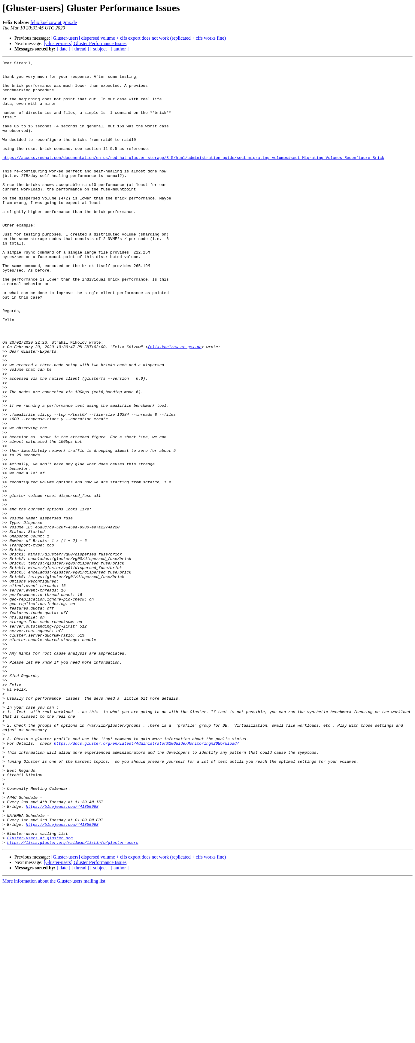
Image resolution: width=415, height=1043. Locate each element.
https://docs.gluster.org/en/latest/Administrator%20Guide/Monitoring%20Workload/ (146, 880)
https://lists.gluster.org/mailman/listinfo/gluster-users (72, 999)
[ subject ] (100, 48)
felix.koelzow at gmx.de (53, 22)
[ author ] (120, 48)
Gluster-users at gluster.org (40, 993)
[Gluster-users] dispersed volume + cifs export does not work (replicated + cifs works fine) (138, 38)
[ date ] (63, 48)
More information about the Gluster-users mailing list (53, 1037)
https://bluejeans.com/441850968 (62, 956)
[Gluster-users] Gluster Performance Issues (85, 43)
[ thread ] (80, 48)
